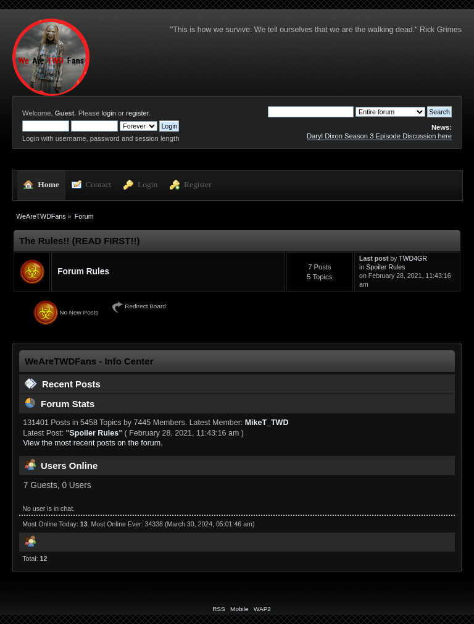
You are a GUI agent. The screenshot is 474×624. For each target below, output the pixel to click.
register (137, 113)
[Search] (311, 111)
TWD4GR (413, 258)
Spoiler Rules (385, 267)
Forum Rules (83, 271)
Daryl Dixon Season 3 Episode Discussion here (379, 136)
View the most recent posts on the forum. (92, 443)
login (108, 113)
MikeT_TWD (267, 422)
